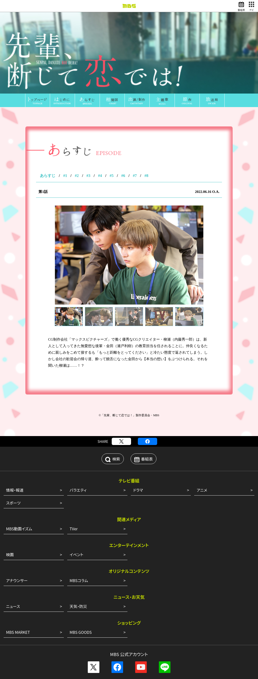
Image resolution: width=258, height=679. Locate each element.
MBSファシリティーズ (223, 638)
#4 (100, 73)
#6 (123, 73)
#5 (111, 73)
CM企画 (239, 607)
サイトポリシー (122, 655)
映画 (10, 451)
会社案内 (20, 607)
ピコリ (190, 638)
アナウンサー (17, 477)
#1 (65, 73)
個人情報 (144, 655)
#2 (77, 73)
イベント (76, 451)
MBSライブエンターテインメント (107, 644)
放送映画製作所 (135, 638)
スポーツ (13, 400)
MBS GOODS (81, 529)
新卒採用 (115, 625)
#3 (88, 73)
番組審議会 (160, 607)
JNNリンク (220, 607)
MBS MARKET (18, 529)
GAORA (94, 638)
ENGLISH (129, 612)
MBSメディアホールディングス (40, 638)
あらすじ (47, 73)
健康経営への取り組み (190, 607)
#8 (146, 73)
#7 (135, 73)
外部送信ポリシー (94, 655)
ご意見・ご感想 (166, 655)
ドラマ (138, 387)
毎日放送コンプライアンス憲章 (87, 607)
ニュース (13, 503)
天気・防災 (78, 503)
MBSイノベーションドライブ (154, 644)
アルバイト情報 (138, 625)
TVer (74, 426)
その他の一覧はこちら (129, 580)
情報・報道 (14, 387)
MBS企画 (112, 638)
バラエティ (78, 387)
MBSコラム (79, 477)
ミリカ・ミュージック (166, 638)
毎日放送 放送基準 (46, 607)
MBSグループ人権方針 (130, 607)
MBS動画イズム (19, 426)
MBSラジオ (75, 638)
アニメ (202, 387)
